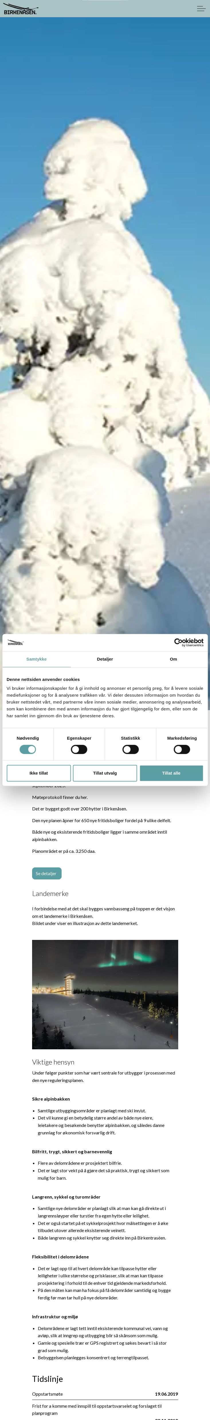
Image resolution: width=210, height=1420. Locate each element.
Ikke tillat (39, 773)
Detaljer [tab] (105, 659)
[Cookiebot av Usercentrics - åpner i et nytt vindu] (178, 642)
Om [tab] (173, 659)
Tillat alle (171, 773)
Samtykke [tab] (36, 659)
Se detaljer (46, 873)
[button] (105, 995)
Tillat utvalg (105, 773)
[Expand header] (201, 8)
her (84, 797)
